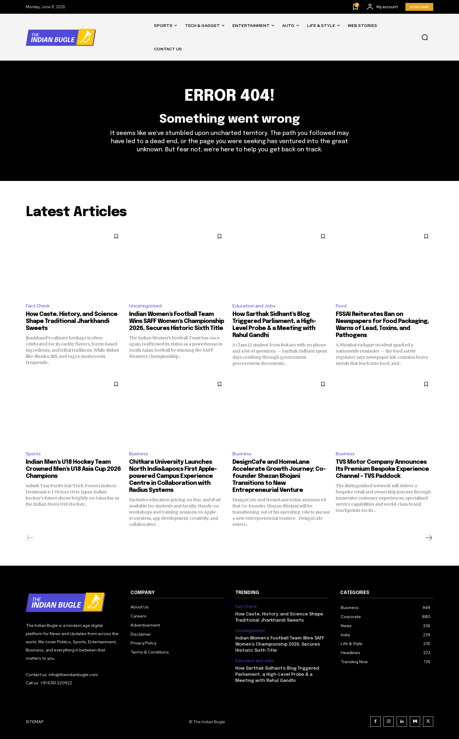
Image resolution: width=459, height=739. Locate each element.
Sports (33, 454)
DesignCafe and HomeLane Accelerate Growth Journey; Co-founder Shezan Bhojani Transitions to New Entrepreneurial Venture (279, 476)
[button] (424, 37)
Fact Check (38, 306)
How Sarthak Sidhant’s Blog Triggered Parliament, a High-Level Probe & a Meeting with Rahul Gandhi (277, 674)
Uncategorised (145, 306)
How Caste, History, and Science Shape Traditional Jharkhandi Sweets (71, 321)
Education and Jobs (253, 306)
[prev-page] (30, 537)
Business (138, 454)
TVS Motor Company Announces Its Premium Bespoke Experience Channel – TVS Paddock (382, 469)
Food (341, 306)
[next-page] (428, 537)
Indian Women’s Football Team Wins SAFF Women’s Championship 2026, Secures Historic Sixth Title (176, 321)
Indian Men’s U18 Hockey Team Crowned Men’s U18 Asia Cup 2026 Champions (73, 469)
